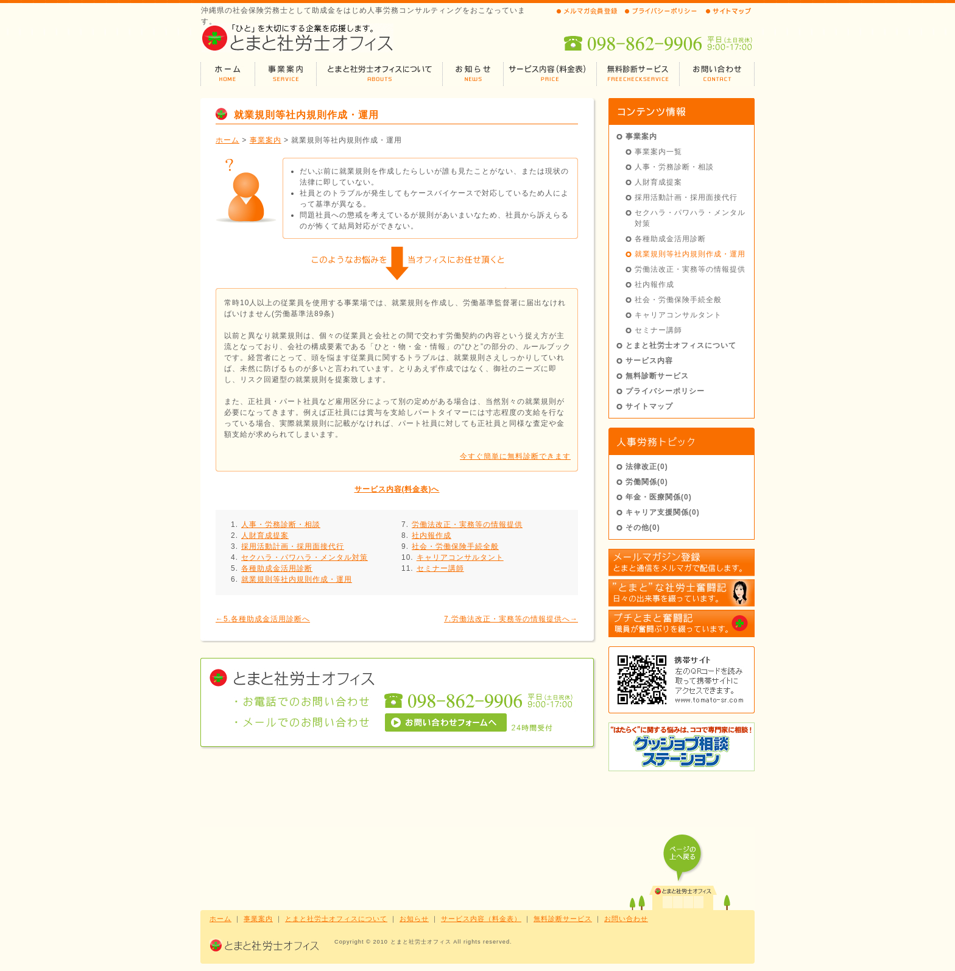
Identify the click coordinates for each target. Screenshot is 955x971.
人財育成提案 (265, 535)
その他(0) (643, 527)
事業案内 (265, 140)
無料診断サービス (657, 376)
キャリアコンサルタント (460, 557)
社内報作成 (431, 535)
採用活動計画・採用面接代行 (292, 546)
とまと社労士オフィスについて (681, 345)
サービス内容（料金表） (481, 918)
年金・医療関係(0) (659, 497)
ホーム (227, 140)
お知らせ (414, 918)
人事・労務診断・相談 (280, 524)
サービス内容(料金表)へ (397, 489)
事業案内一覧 (658, 151)
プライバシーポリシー (665, 391)
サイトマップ (649, 406)
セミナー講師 (440, 568)
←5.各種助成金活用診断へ (263, 619)
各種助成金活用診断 (276, 568)
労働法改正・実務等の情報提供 (467, 524)
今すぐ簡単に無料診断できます (515, 456)
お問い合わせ (626, 918)
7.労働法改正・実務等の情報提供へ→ (511, 619)
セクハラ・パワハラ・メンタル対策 (304, 557)
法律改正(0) (647, 466)
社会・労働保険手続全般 (455, 546)
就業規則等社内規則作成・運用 (296, 579)
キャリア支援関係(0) (663, 512)
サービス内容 (649, 360)
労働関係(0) (647, 482)
